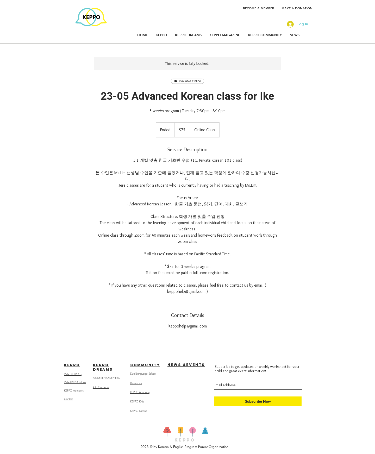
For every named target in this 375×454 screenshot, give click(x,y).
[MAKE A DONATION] (297, 8)
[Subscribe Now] (258, 401)
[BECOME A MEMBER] (258, 8)
